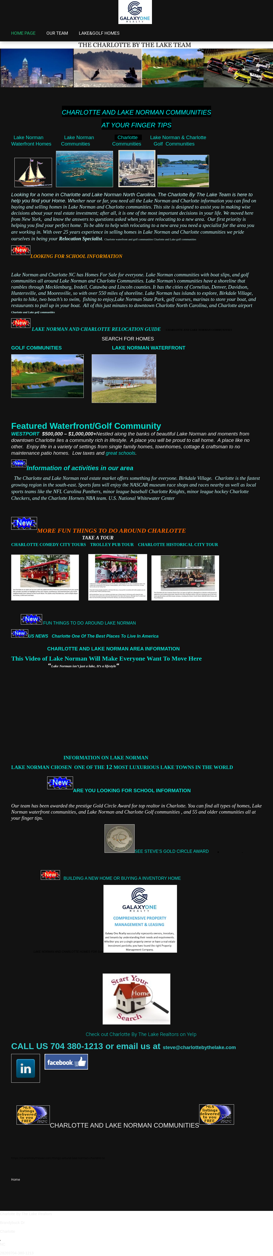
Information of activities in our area (80, 468)
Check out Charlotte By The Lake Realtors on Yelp (141, 1034)
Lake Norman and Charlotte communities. (110, 207)
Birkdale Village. (195, 478)
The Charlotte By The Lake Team (194, 194)
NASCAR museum (148, 485)
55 (194, 812)
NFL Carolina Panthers (77, 491)
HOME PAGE (23, 33)
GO (15, 348)
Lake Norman (28, 137)
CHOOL (146, 790)
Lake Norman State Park (139, 299)
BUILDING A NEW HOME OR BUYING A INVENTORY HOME (122, 878)
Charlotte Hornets (66, 498)
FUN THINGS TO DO (63, 623)
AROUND (94, 623)
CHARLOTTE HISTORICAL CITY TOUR (178, 544)
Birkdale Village (235, 293)
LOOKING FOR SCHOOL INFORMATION (77, 256)
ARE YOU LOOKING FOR (102, 790)
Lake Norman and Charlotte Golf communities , (135, 812)
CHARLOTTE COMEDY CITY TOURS (50, 544)
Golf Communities (174, 144)
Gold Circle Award (111, 805)
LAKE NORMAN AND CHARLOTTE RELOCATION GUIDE (132, 329)
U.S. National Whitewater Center (143, 498)
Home (15, 1180)
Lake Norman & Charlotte (179, 137)
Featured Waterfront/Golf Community (86, 426)
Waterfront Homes (36, 144)
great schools (120, 453)
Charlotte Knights (166, 491)
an (200, 812)
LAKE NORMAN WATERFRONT (149, 348)
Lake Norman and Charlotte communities (185, 232)
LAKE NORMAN (120, 623)
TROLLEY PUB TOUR (112, 544)
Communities (85, 144)
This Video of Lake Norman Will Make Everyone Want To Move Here (106, 658)
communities (231, 812)
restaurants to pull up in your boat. (46, 305)
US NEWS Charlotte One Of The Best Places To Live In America (95, 636)
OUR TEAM (57, 33)
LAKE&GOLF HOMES (99, 33)
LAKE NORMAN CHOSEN (42, 767)
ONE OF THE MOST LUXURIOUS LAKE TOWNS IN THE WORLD (153, 767)
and (187, 812)
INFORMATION (175, 790)
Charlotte (128, 137)
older (212, 812)
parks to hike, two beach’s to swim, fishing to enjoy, (63, 299)
